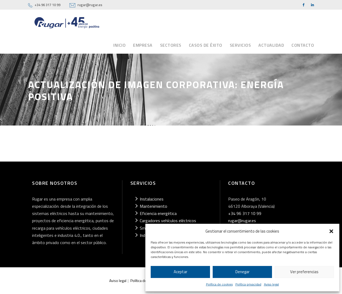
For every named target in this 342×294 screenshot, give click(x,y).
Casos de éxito (205, 45)
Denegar (242, 272)
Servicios (240, 45)
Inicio (119, 45)
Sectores (170, 45)
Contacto (303, 45)
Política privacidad (248, 284)
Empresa (143, 45)
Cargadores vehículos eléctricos (168, 220)
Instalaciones (152, 199)
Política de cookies (219, 284)
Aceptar (180, 272)
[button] (331, 231)
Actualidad (271, 45)
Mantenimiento (153, 206)
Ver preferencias (304, 272)
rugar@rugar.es (89, 4)
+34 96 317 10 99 (47, 4)
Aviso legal (271, 284)
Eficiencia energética (158, 213)
